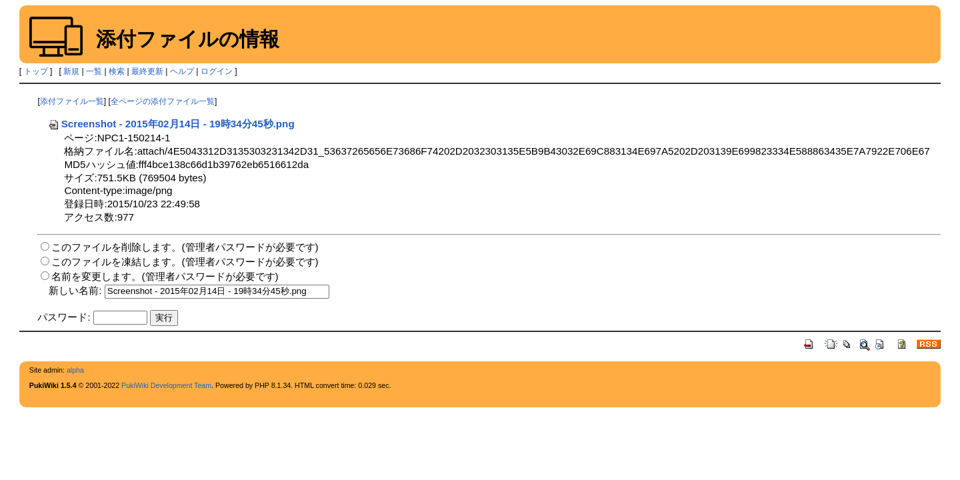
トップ (36, 71)
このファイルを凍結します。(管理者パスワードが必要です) (184, 261)
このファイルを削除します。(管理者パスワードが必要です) (184, 247)
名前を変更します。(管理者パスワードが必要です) (164, 276)
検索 (117, 71)
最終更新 (147, 71)
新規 (71, 71)
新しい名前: (75, 290)
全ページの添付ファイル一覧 (163, 101)
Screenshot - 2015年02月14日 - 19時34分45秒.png (171, 123)
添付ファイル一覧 (72, 101)
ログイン (217, 71)
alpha (75, 370)
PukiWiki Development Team (166, 385)
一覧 (94, 71)
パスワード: (63, 317)
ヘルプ (182, 71)
